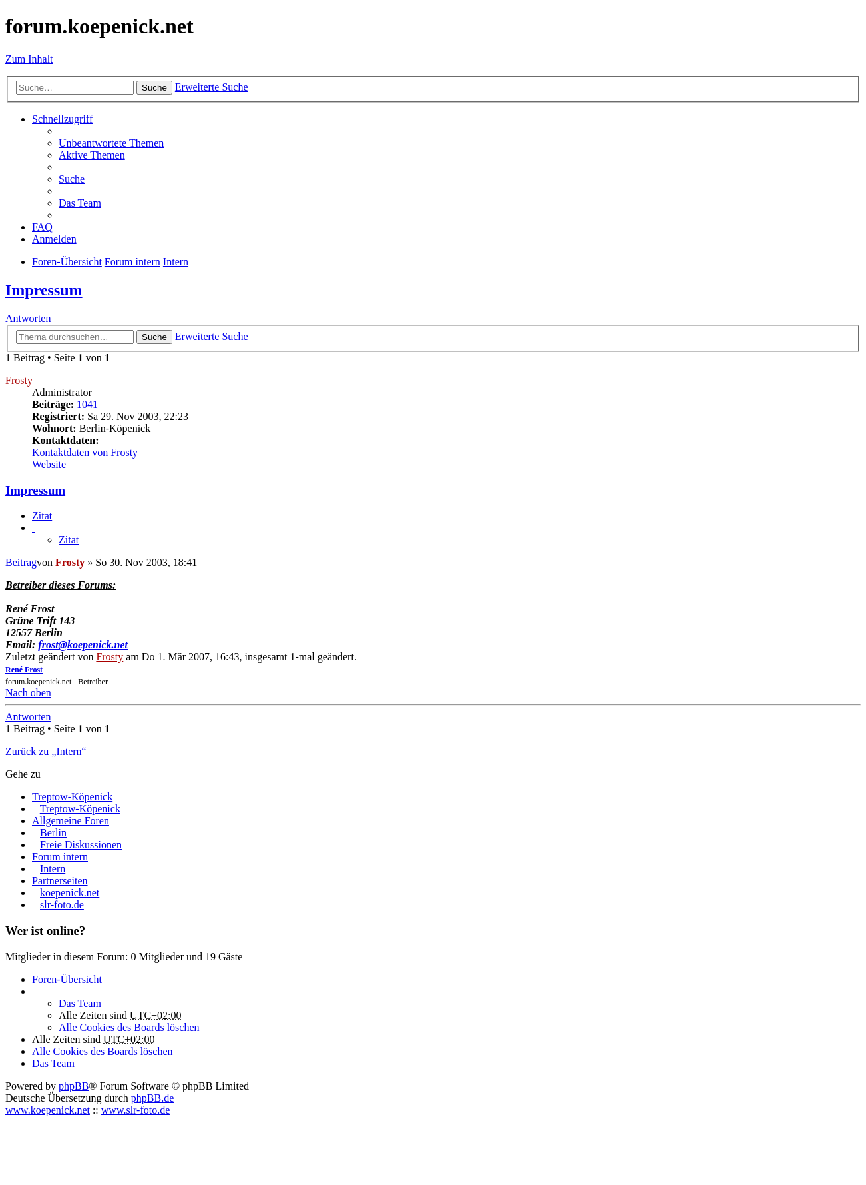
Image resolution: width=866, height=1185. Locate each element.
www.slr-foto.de (135, 1110)
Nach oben (28, 692)
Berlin (53, 832)
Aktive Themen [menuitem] (92, 155)
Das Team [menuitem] (80, 203)
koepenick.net (69, 892)
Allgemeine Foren (70, 820)
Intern (52, 868)
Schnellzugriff (62, 119)
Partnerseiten (60, 880)
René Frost (24, 669)
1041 (87, 404)
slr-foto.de (62, 904)
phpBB (74, 1086)
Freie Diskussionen (81, 844)
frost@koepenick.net (83, 644)
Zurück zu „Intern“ (46, 751)
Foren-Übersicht (67, 979)
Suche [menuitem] (72, 179)
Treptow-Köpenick (72, 796)
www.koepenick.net (47, 1110)
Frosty (19, 380)
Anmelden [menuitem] (54, 239)
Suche (154, 88)
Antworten (28, 318)
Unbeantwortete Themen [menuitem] (111, 143)
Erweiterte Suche (211, 87)
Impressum (44, 290)
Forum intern (60, 856)
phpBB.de (152, 1098)
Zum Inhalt (29, 59)
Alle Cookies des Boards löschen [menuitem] (129, 1027)
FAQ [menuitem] (42, 227)
